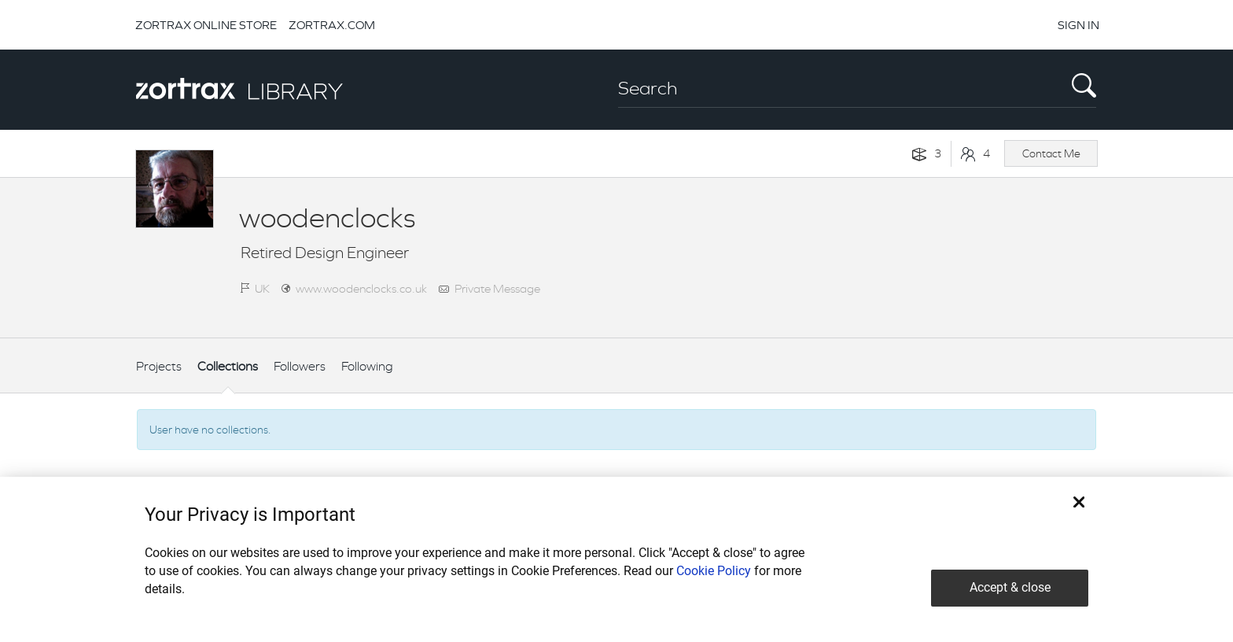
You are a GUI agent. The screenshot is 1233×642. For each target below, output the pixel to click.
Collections (227, 366)
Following (367, 366)
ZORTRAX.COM (332, 24)
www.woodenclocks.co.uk (361, 288)
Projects (159, 366)
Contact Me (1051, 153)
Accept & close (1010, 587)
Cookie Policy (713, 570)
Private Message (497, 288)
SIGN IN (1078, 24)
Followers (300, 366)
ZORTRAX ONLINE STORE (206, 24)
